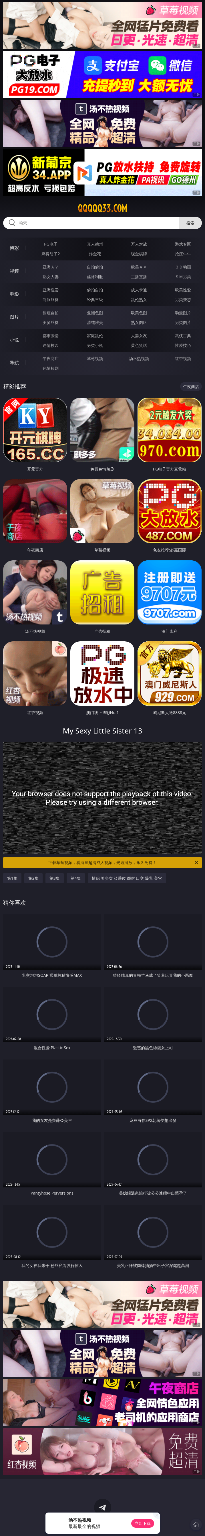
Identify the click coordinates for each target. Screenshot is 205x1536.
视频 (14, 271)
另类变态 (183, 299)
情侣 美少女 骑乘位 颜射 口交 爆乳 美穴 (127, 878)
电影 (14, 294)
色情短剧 (51, 368)
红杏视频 (183, 358)
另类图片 (183, 322)
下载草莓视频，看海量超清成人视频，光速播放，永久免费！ (123, 862)
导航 (14, 362)
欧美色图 (139, 312)
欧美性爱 (183, 289)
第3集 (54, 878)
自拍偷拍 (95, 267)
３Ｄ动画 (183, 267)
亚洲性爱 (51, 289)
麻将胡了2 (50, 253)
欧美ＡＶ (139, 267)
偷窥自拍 (51, 312)
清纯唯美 (95, 322)
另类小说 (95, 345)
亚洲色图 (95, 312)
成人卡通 (139, 289)
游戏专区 (183, 244)
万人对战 (139, 244)
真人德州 (95, 244)
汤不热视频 (139, 358)
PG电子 (50, 244)
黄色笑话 (139, 345)
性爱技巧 (183, 345)
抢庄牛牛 (183, 253)
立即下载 (143, 1523)
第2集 (33, 878)
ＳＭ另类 (183, 276)
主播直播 (139, 276)
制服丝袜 (51, 299)
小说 (14, 340)
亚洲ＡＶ (51, 267)
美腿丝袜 (51, 322)
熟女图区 (139, 322)
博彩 (14, 248)
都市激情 (51, 335)
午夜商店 (51, 358)
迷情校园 (51, 345)
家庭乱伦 (95, 335)
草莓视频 (95, 358)
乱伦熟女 (139, 299)
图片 (14, 317)
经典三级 (95, 299)
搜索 (190, 223)
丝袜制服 (95, 276)
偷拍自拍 (95, 289)
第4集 (76, 878)
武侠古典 (183, 335)
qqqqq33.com (102, 208)
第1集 (12, 878)
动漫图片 (183, 312)
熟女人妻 (51, 276)
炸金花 (95, 253)
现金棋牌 (139, 253)
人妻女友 (139, 335)
